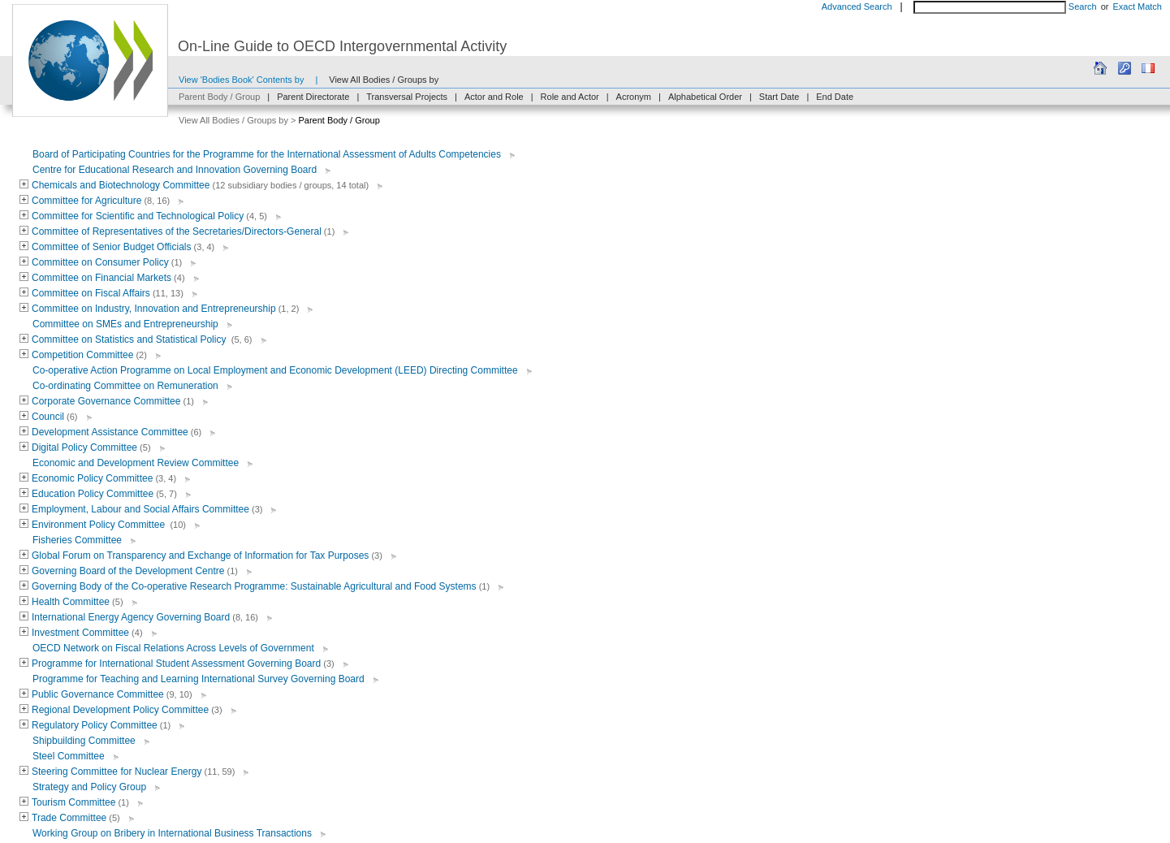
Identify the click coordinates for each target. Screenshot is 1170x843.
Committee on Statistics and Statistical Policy (130, 339)
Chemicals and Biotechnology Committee (120, 185)
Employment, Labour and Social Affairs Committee (140, 509)
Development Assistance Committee (110, 432)
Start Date (779, 97)
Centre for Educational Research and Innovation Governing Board (174, 169)
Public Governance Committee (98, 694)
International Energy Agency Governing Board (131, 617)
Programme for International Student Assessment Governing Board (176, 663)
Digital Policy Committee (84, 447)
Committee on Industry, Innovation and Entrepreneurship (154, 308)
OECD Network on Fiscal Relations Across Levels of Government (173, 648)
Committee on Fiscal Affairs (91, 293)
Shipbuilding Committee (84, 740)
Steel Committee (68, 756)
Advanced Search (857, 6)
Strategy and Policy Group (89, 787)
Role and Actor (570, 97)
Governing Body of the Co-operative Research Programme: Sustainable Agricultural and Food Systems (254, 586)
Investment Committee (80, 632)
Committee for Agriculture (86, 200)
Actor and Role (494, 97)
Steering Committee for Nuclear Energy (116, 771)
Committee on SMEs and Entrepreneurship (125, 324)
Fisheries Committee (77, 540)
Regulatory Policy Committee (95, 725)
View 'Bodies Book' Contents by (241, 79)
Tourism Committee (73, 802)
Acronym (633, 97)
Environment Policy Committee (99, 524)
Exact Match (1137, 6)
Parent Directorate (313, 97)
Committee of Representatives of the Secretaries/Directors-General (177, 231)
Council (48, 416)
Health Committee (71, 601)
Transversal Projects (406, 97)
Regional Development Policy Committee (120, 709)
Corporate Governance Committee (106, 401)
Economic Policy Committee (92, 478)
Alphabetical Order (705, 97)
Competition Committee (82, 355)
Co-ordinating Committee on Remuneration (125, 385)
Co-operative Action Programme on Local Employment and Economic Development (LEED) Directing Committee (275, 370)
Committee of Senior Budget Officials (112, 247)
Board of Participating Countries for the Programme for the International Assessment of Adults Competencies (266, 154)
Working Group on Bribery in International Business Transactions (172, 833)
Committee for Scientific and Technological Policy (138, 216)
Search (1083, 6)
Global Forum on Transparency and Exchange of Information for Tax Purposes (200, 555)
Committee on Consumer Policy (100, 262)
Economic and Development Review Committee (135, 463)
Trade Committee (69, 818)
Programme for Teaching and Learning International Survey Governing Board (198, 679)
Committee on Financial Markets (101, 277)
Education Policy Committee (92, 493)
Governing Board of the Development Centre (128, 571)
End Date (834, 97)
